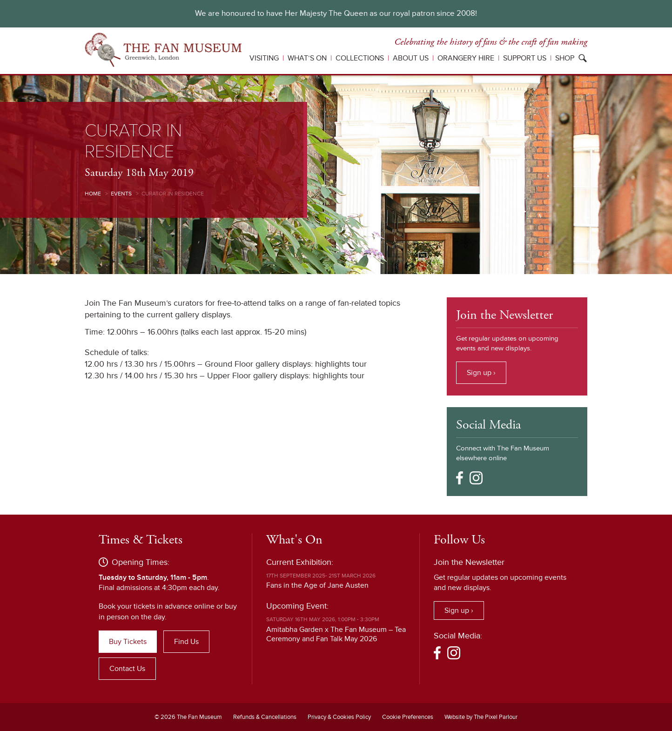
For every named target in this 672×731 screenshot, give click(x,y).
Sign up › (481, 372)
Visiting (264, 58)
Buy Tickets (128, 641)
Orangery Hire (465, 58)
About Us (411, 58)
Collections (360, 58)
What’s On (307, 58)
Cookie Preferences (407, 717)
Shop (564, 58)
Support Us (524, 58)
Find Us (186, 641)
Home (93, 193)
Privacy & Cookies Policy (339, 717)
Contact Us (127, 668)
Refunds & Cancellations (264, 717)
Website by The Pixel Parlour (480, 717)
